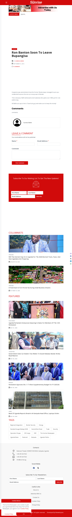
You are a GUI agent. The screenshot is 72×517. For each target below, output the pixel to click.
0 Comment (16, 66)
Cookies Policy (36, 501)
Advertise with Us (36, 494)
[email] (70, 253)
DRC (35, 433)
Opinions (11, 254)
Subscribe (39, 196)
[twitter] (70, 258)
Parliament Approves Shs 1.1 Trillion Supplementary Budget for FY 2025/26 (34, 385)
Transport (12, 351)
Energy (41, 425)
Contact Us (36, 497)
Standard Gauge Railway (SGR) (19, 429)
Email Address (43, 141)
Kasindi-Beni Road (37, 429)
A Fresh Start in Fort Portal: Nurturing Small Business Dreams (29, 288)
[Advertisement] (36, 80)
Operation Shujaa (15, 433)
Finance (11, 382)
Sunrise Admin (19, 61)
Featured (24, 437)
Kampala (33, 437)
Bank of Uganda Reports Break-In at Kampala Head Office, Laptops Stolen (34, 413)
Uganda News (14, 437)
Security (55, 429)
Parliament (12, 320)
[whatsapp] (70, 263)
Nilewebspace (59, 512)
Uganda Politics (44, 437)
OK (24, 514)
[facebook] (70, 256)
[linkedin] (70, 261)
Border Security (30, 425)
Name (14, 141)
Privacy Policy (36, 505)
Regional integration (16, 425)
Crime (10, 411)
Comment (15, 149)
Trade (47, 429)
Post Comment (20, 163)
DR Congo (27, 433)
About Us (36, 490)
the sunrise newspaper (47, 433)
